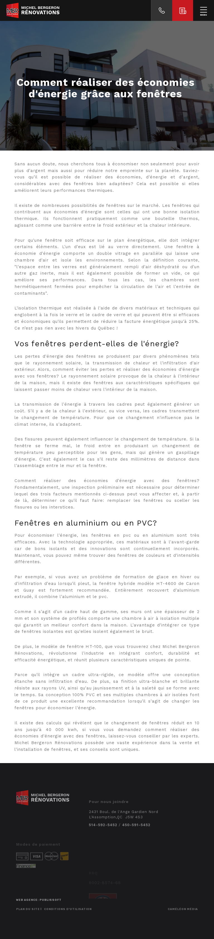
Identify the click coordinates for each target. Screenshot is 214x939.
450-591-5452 (136, 835)
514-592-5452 (103, 835)
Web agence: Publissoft (39, 900)
